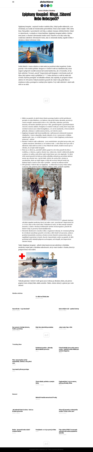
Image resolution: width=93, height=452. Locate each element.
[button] (13, 1)
